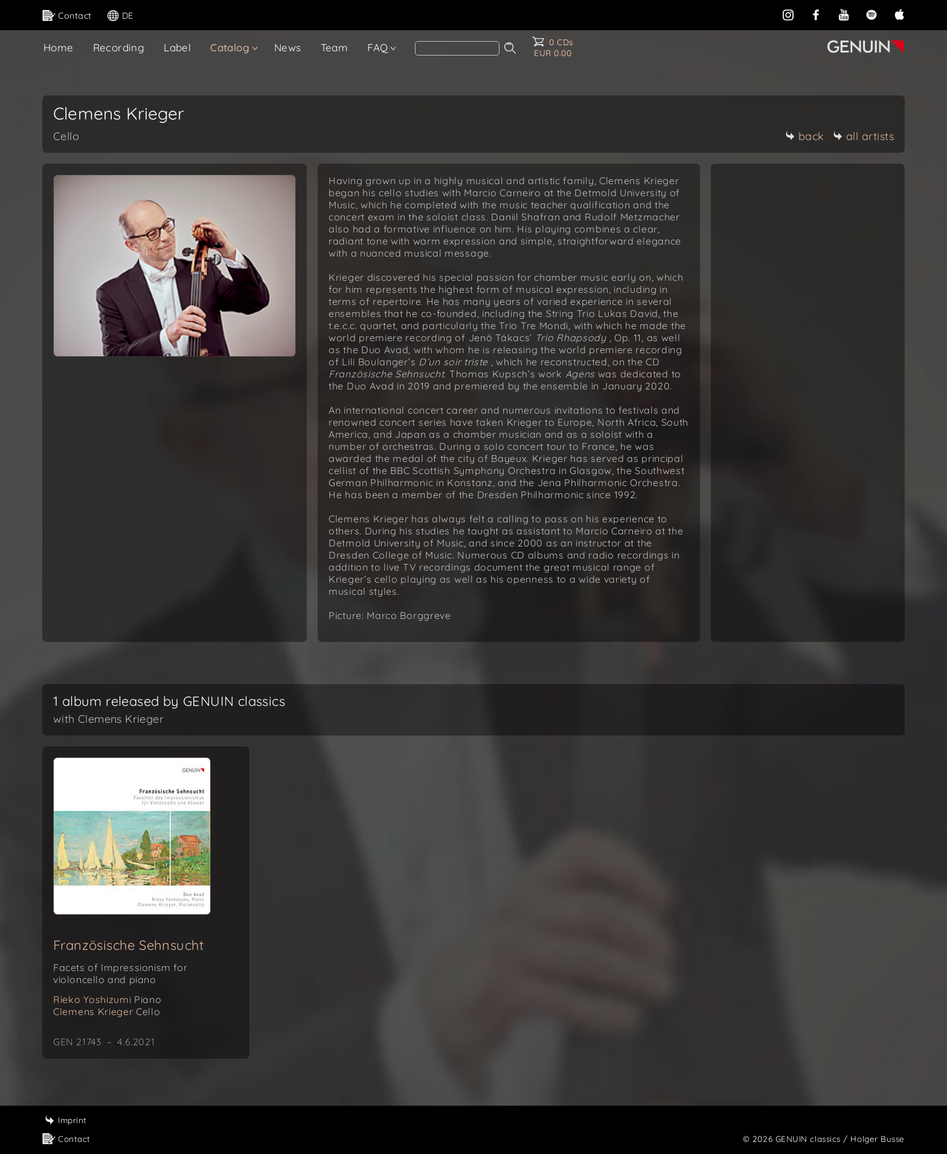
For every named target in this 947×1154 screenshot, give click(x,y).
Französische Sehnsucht (128, 945)
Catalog (229, 47)
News (287, 47)
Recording (119, 47)
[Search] (457, 48)
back (804, 136)
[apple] (899, 14)
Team (334, 47)
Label (177, 47)
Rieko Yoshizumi (107, 999)
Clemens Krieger (106, 1011)
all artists (863, 136)
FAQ (377, 47)
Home (58, 47)
